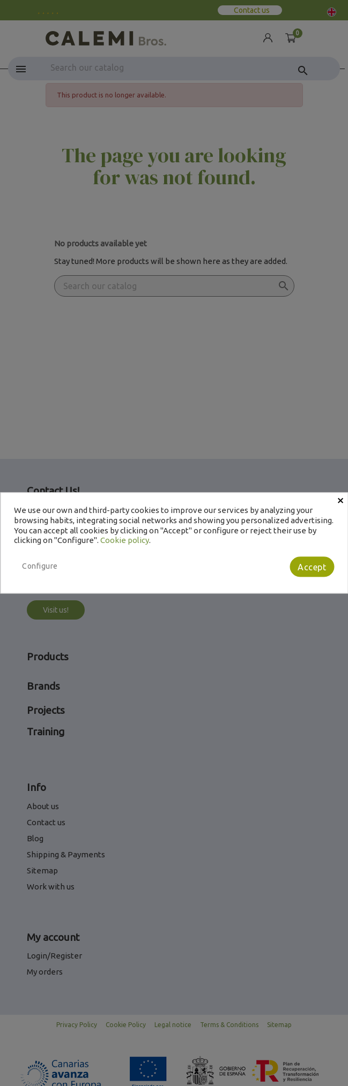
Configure (40, 566)
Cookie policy (124, 540)
